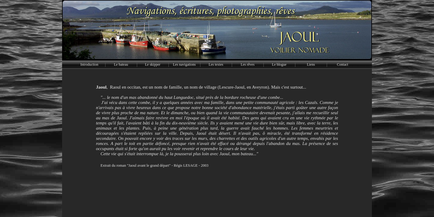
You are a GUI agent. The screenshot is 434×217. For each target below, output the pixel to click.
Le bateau (121, 64)
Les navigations (184, 64)
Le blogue (279, 64)
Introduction (89, 64)
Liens (311, 64)
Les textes (216, 64)
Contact (342, 64)
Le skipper (152, 64)
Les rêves (248, 64)
